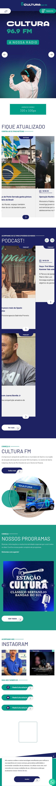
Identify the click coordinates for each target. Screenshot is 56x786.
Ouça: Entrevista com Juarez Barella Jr (22, 395)
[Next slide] (51, 55)
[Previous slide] (4, 585)
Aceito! (32, 779)
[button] (47, 10)
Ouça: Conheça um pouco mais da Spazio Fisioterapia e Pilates (23, 309)
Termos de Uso (22, 770)
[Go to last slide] (5, 55)
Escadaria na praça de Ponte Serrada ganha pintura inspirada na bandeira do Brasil (27, 198)
